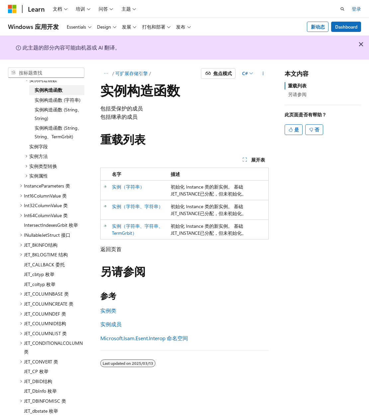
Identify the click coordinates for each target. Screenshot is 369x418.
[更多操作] (263, 73)
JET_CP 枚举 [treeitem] (36, 371)
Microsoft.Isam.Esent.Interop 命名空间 (144, 338)
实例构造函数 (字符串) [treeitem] (57, 100)
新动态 (318, 27)
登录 (356, 9)
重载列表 (297, 85)
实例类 (108, 310)
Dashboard (346, 27)
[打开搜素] (342, 9)
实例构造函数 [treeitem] (48, 90)
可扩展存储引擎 (131, 73)
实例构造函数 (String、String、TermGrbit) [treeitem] (58, 132)
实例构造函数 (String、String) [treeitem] (58, 113)
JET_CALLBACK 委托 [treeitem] (44, 264)
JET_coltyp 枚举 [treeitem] (39, 284)
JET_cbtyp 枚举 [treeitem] (39, 274)
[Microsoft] (12, 9)
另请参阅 (297, 94)
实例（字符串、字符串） (137, 206)
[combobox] (46, 73)
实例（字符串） (128, 187)
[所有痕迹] (106, 73)
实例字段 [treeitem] (38, 146)
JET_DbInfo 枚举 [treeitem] (40, 391)
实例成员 (111, 324)
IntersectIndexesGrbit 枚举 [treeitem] (51, 225)
